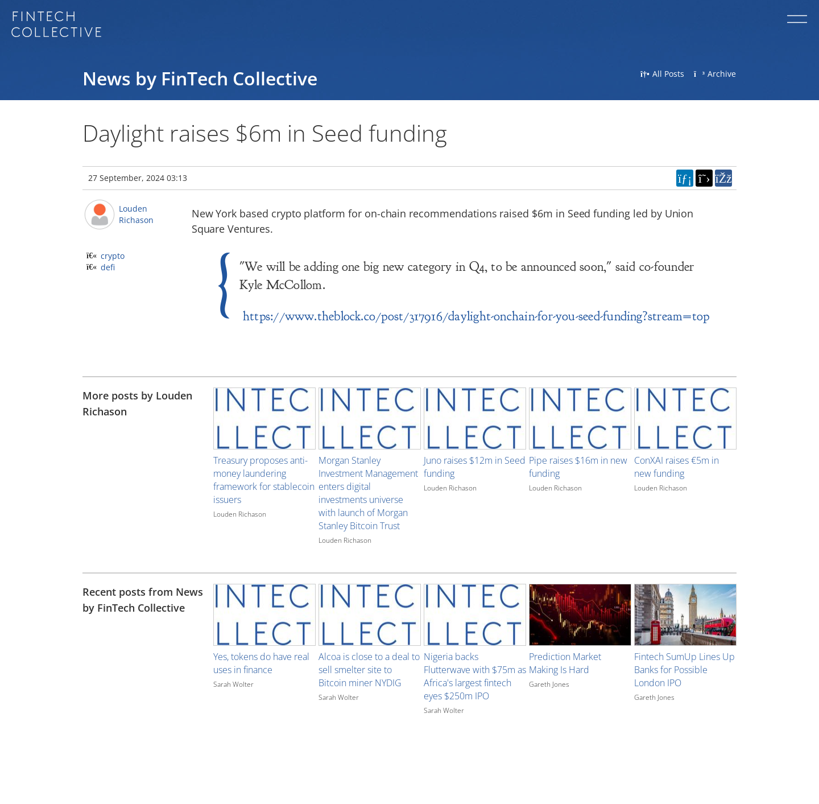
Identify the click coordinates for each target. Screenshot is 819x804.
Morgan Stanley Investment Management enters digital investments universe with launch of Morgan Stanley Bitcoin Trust (368, 493)
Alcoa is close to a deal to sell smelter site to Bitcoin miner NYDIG (369, 669)
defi (108, 267)
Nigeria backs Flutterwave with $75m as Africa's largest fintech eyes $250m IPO (475, 676)
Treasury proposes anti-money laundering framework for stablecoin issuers (264, 480)
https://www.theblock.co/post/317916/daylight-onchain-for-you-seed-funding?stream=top (476, 316)
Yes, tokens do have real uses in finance (261, 663)
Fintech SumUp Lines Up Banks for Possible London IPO (684, 669)
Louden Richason (136, 214)
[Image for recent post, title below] (264, 614)
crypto (113, 255)
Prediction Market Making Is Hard (565, 663)
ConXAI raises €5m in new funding (676, 467)
